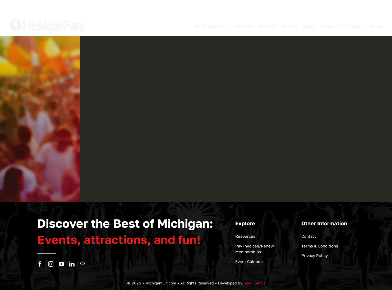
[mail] (82, 264)
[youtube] (61, 264)
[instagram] (50, 264)
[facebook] (40, 264)
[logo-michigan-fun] (47, 18)
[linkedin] (72, 264)
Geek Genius (254, 283)
